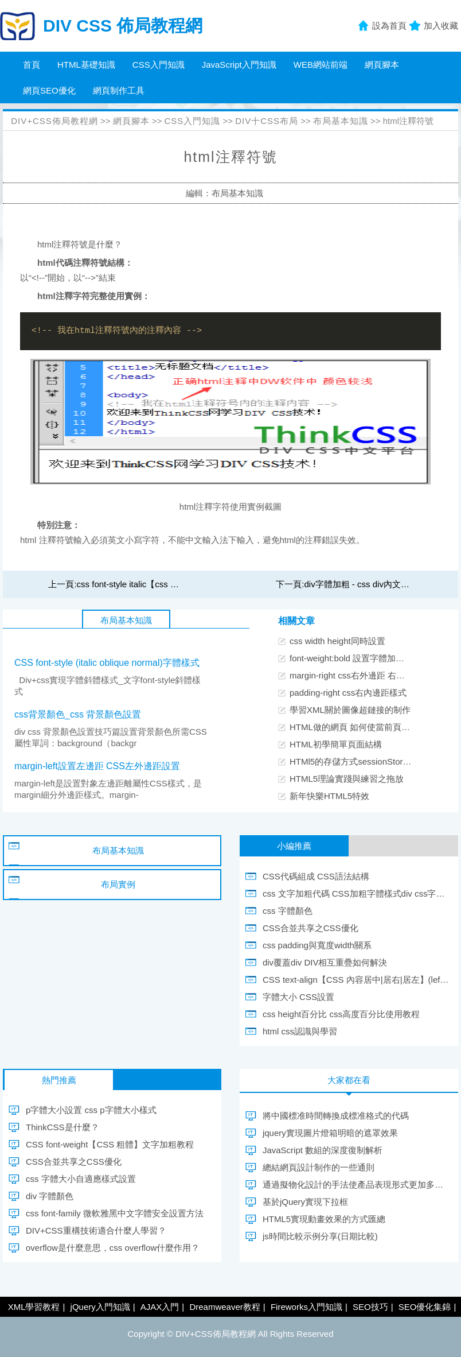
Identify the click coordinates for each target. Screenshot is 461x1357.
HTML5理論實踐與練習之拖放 (347, 779)
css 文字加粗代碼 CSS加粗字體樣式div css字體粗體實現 (356, 893)
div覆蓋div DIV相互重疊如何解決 (325, 962)
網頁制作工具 (118, 90)
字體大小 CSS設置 (298, 997)
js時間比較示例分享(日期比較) (320, 1236)
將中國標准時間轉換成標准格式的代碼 (336, 1116)
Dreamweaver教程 (224, 1307)
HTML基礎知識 (86, 64)
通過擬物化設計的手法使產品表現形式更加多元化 (356, 1184)
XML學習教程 (34, 1307)
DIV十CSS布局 (266, 121)
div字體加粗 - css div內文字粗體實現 (374, 584)
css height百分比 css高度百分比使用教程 (341, 1014)
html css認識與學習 (300, 1031)
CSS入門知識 (158, 64)
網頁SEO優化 (49, 90)
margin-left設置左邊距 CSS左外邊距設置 (97, 766)
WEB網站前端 (320, 64)
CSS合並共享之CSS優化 (310, 928)
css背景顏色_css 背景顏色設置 (77, 714)
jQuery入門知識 (100, 1307)
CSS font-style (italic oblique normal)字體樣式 (107, 663)
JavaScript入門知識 (239, 64)
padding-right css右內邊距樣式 (348, 692)
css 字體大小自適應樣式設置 (81, 1179)
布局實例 (118, 884)
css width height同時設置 (337, 641)
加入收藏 (441, 25)
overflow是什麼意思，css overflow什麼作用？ (113, 1248)
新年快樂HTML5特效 (329, 796)
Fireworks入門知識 (306, 1307)
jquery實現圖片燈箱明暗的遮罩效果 (330, 1133)
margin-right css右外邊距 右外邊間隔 (360, 675)
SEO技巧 (370, 1307)
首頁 (31, 64)
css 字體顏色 (287, 911)
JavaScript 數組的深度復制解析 (322, 1150)
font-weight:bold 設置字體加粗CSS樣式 (364, 658)
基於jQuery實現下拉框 (305, 1202)
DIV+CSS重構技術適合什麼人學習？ (96, 1230)
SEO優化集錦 (425, 1307)
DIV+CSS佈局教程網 (54, 121)
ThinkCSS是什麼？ (62, 1127)
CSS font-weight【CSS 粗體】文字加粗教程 (110, 1144)
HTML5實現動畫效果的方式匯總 (324, 1219)
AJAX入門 (159, 1307)
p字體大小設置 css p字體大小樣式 (91, 1110)
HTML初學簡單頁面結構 (336, 744)
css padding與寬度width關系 (317, 945)
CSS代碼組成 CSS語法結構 (316, 876)
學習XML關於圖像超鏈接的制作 (350, 710)
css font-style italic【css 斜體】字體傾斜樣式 (162, 584)
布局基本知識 (340, 121)
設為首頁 (389, 25)
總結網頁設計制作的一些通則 (318, 1167)
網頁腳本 (382, 64)
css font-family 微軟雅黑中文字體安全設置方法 (115, 1213)
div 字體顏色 (49, 1196)
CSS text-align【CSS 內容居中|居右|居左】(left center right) (356, 979)
